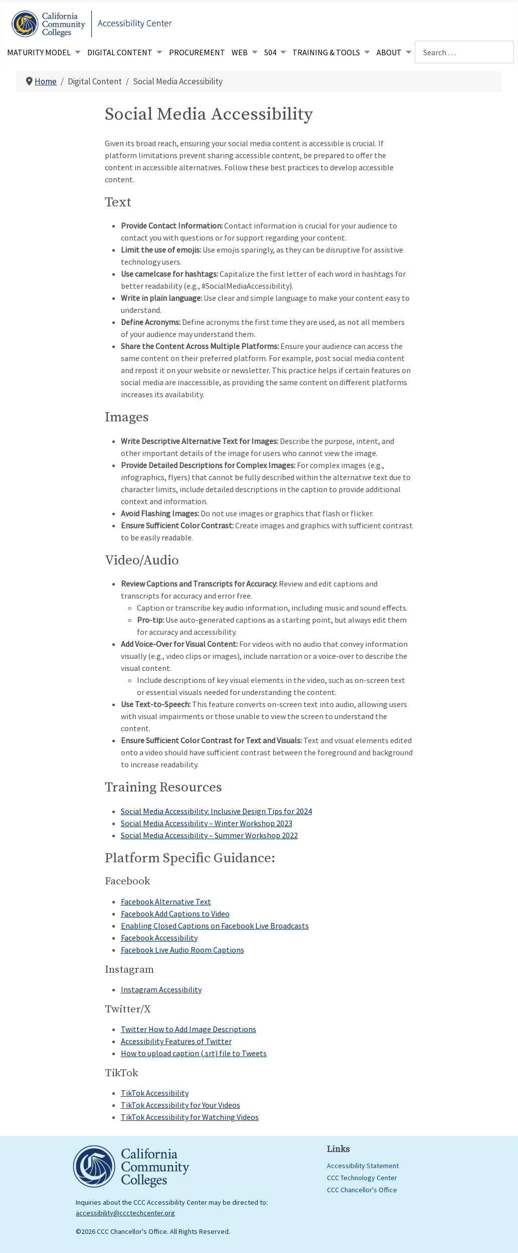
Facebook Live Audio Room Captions (182, 950)
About (389, 52)
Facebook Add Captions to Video (175, 913)
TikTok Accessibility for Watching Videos (190, 1117)
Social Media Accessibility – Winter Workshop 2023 (206, 823)
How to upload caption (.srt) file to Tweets (194, 1053)
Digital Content (119, 52)
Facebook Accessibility (159, 938)
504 (270, 52)
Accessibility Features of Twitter (176, 1041)
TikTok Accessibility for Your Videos (180, 1105)
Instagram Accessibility (161, 989)
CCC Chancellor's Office (362, 1189)
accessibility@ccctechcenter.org (125, 1212)
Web (240, 52)
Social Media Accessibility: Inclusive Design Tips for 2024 (216, 811)
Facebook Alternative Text (166, 901)
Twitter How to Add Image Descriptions (188, 1029)
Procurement (197, 52)
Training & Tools (326, 52)
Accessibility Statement (363, 1165)
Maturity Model (39, 52)
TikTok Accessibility (155, 1093)
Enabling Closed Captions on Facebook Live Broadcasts (215, 926)
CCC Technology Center (362, 1177)
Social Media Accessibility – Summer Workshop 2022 (209, 835)
